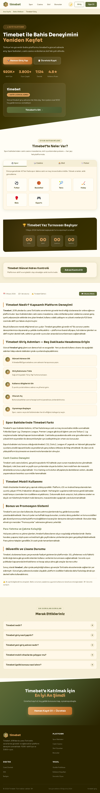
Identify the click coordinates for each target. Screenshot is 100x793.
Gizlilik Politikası (59, 767)
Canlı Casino (57, 744)
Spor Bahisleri (58, 739)
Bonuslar (58, 4)
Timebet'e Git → (34, 110)
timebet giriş (92, 789)
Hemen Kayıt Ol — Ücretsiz (50, 710)
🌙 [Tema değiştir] (70, 4)
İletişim (6, 776)
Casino (40, 4)
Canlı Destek (8, 767)
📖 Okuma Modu (88, 294)
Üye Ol (91, 4)
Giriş (79, 4)
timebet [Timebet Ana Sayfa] (12, 4)
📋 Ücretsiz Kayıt (47, 60)
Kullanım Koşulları (59, 772)
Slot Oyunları (58, 748)
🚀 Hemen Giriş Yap (17, 60)
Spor (31, 4)
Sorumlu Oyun (58, 776)
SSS (4, 772)
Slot (48, 4)
